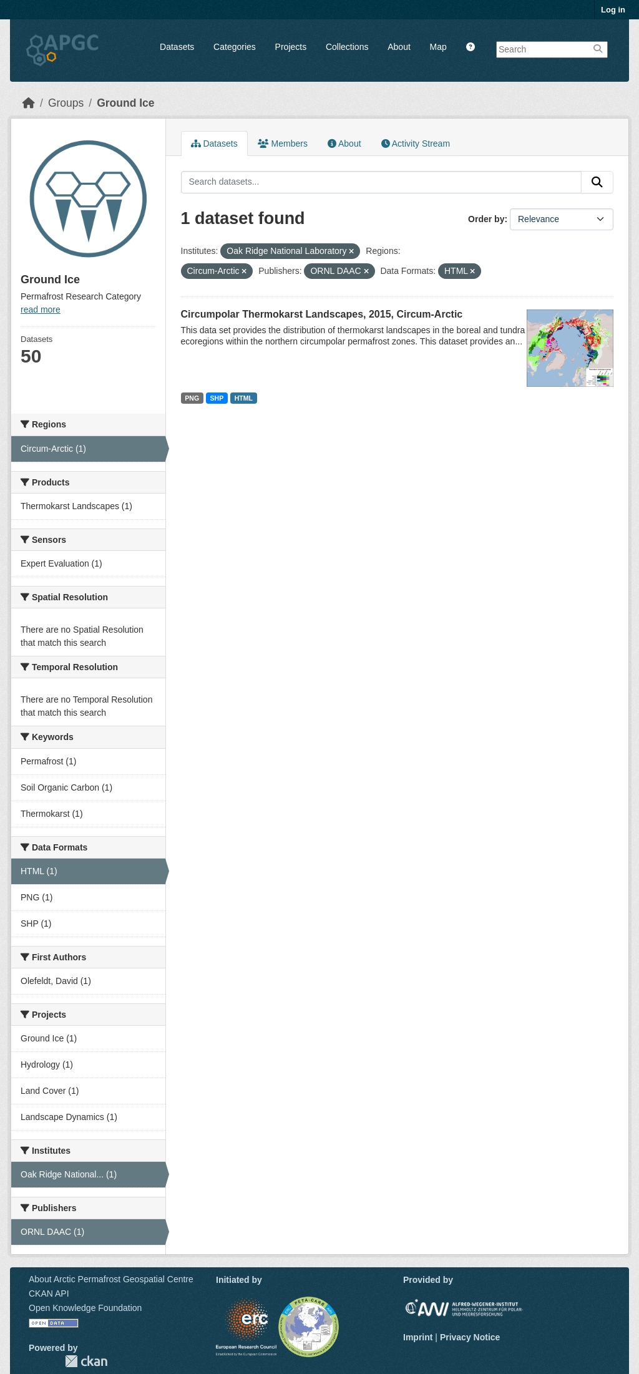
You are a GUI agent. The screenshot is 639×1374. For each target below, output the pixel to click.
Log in (613, 9)
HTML (244, 398)
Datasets (177, 47)
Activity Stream (415, 144)
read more (41, 309)
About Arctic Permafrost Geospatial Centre (111, 1279)
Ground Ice (125, 103)
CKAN (86, 1361)
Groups (66, 103)
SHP (217, 398)
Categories (234, 47)
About (399, 47)
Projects (291, 47)
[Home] (28, 103)
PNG (192, 398)
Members (283, 144)
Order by (486, 219)
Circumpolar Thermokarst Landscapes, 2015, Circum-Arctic (322, 314)
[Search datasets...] (381, 182)
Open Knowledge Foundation (85, 1308)
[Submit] (597, 182)
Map (438, 47)
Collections (347, 47)
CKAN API (49, 1293)
